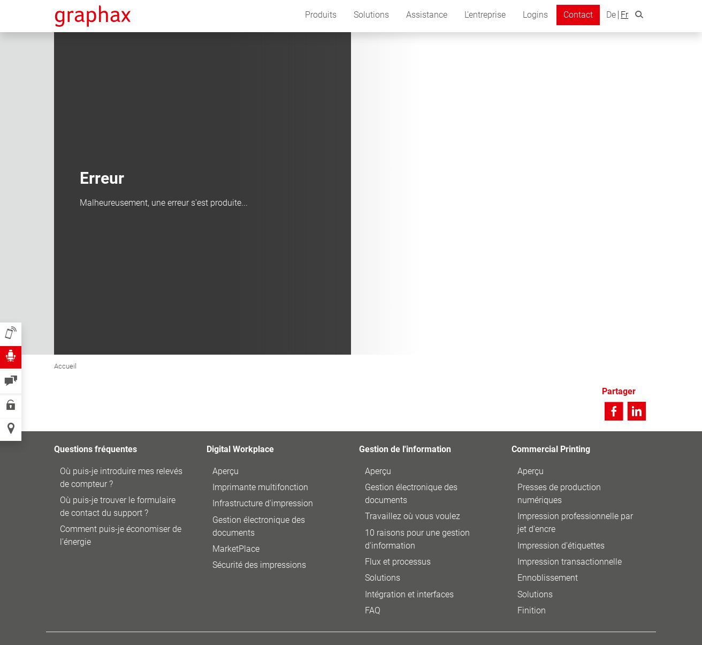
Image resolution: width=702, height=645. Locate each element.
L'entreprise (485, 15)
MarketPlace (236, 549)
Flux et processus (398, 562)
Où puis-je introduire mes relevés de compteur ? (121, 477)
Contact (578, 15)
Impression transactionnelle (569, 562)
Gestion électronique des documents (258, 526)
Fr (624, 15)
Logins (535, 15)
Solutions (371, 15)
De (611, 15)
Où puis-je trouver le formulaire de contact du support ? (118, 506)
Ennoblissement (547, 578)
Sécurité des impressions (259, 565)
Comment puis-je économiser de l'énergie (120, 535)
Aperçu (225, 471)
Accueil (65, 366)
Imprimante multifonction (260, 487)
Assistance (426, 15)
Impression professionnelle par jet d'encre (575, 522)
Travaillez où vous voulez (412, 516)
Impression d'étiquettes (561, 546)
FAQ (372, 610)
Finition (531, 610)
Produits (321, 15)
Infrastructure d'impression (262, 503)
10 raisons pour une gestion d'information (417, 539)
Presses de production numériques (559, 493)
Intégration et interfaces (409, 594)
